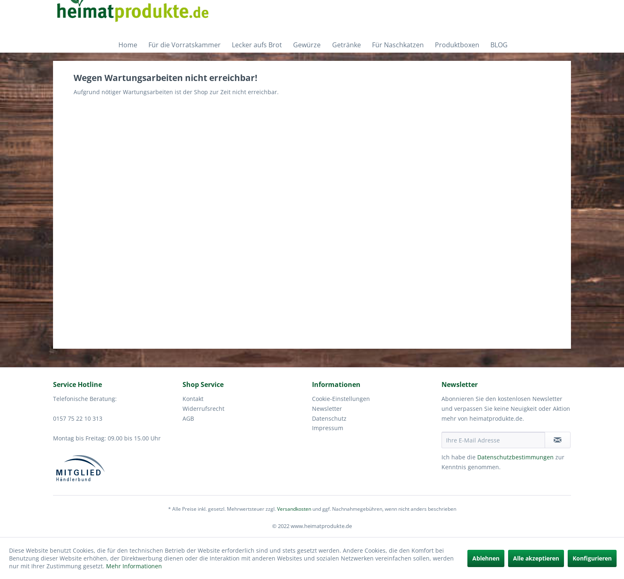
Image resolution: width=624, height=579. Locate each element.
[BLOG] (498, 45)
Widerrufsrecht (203, 408)
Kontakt (193, 399)
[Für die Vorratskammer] (183, 45)
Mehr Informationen (134, 566)
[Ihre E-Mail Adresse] (493, 440)
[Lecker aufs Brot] (256, 45)
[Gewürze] (305, 45)
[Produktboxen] (456, 45)
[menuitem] (127, 45)
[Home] (127, 45)
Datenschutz (329, 418)
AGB (188, 418)
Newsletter (327, 408)
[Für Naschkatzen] (397, 45)
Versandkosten (294, 508)
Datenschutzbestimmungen (515, 457)
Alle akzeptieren (536, 558)
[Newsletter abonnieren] (558, 440)
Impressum (327, 428)
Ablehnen (485, 558)
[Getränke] (345, 45)
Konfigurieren (592, 558)
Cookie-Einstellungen (341, 399)
